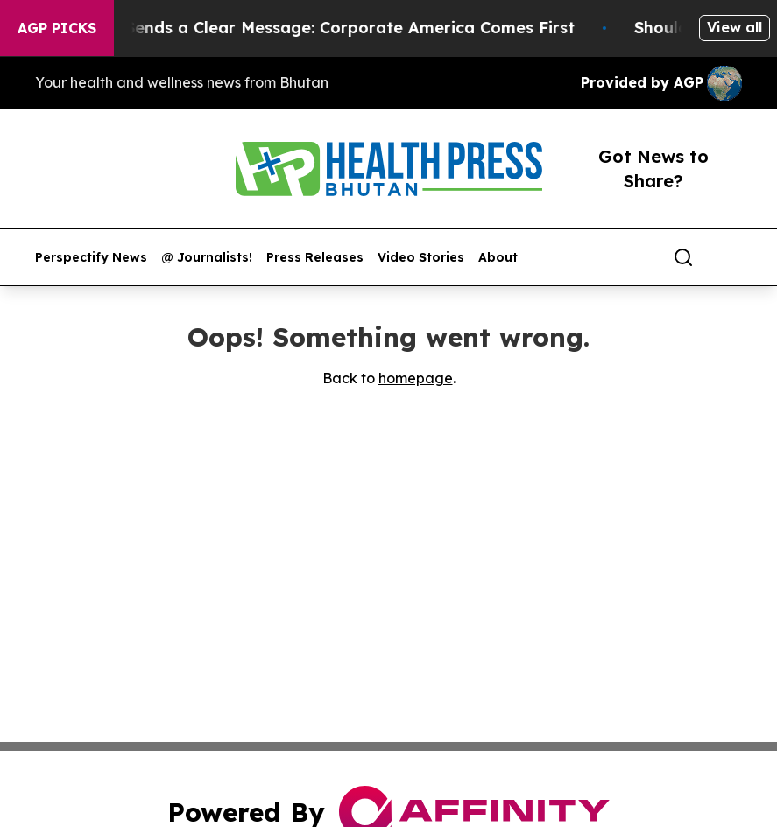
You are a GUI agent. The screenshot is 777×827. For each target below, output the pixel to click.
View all (734, 27)
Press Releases (315, 257)
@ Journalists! (206, 257)
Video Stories (421, 257)
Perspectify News (91, 257)
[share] (729, 257)
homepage (415, 378)
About (498, 257)
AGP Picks (57, 28)
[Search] (683, 257)
